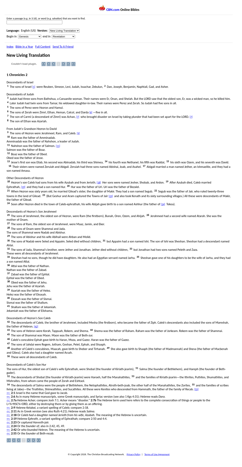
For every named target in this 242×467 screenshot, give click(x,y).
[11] (58, 146)
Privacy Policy (133, 454)
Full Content (42, 46)
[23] (111, 196)
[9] (78, 133)
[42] (36, 326)
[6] (90, 112)
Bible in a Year (24, 46)
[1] (33, 87)
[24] (163, 204)
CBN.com (109, 10)
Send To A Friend (63, 46)
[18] (99, 182)
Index (10, 46)
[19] (23, 187)
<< (8, 393)
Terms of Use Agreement (156, 454)
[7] (77, 117)
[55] (196, 389)
